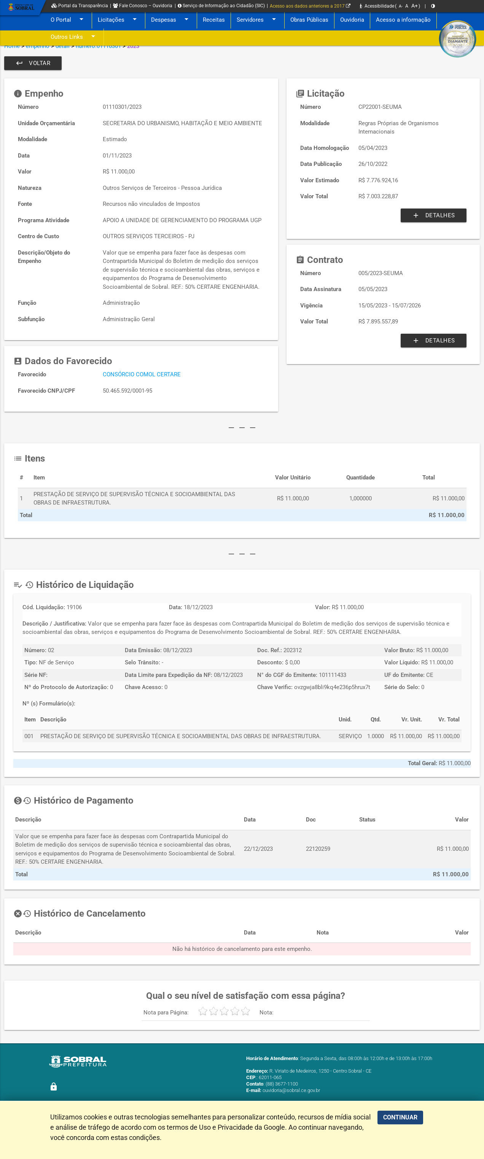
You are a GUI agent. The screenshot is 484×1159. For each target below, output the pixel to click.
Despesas (171, 20)
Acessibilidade (377, 6)
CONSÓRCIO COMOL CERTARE (142, 374)
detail (63, 46)
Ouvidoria (352, 19)
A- (401, 6)
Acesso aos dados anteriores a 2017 (310, 6)
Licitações (118, 20)
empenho (37, 46)
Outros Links (74, 37)
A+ (414, 6)
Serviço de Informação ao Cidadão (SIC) (221, 5)
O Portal (68, 20)
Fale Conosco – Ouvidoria (142, 5)
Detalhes (433, 215)
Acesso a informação (403, 19)
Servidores (258, 20)
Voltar (33, 63)
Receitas (214, 19)
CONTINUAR (400, 1117)
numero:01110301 (98, 46)
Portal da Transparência (79, 5)
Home (12, 46)
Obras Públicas (309, 19)
